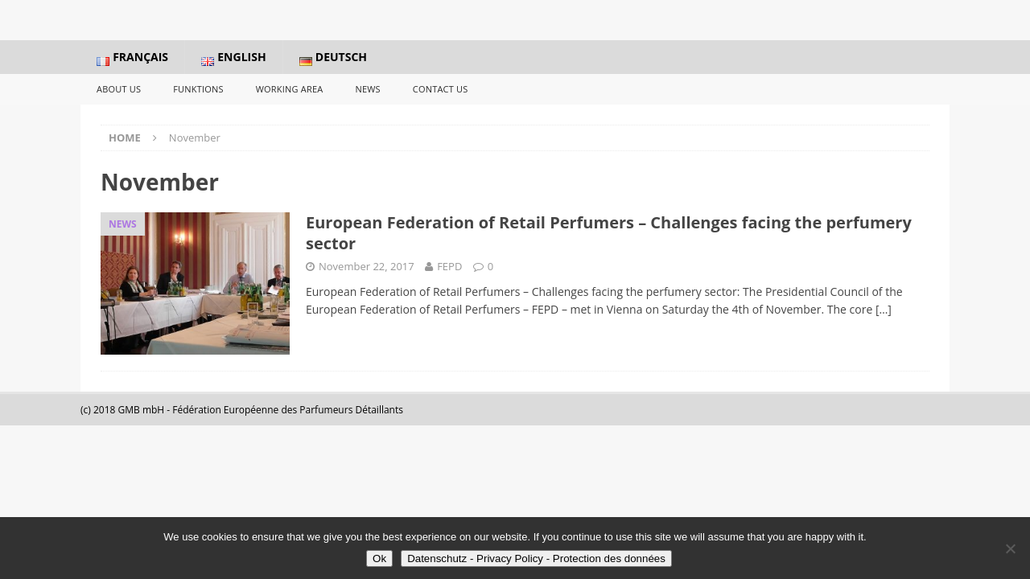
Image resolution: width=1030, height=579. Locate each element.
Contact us (440, 89)
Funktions (198, 89)
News (367, 89)
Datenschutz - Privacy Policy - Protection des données (536, 558)
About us (119, 89)
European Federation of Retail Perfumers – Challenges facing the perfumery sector (609, 232)
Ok (379, 558)
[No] (1010, 548)
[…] (884, 309)
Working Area (289, 89)
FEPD (449, 266)
